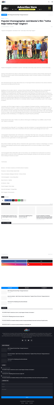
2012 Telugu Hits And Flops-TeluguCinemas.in (18, 14)
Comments (44, 287)
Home (2, 18)
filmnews (6, 18)
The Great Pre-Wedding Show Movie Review (17, 301)
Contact (31, 403)
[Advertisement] (27, 276)
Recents (27, 287)
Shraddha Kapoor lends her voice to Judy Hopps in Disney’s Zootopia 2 (9, 217)
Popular (10, 287)
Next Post (50, 254)
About (26, 403)
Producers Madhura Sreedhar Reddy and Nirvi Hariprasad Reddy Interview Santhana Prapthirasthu (44, 217)
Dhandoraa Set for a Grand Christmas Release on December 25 (16, 324)
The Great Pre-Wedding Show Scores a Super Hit (25, 216)
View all (51, 203)
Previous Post (5, 254)
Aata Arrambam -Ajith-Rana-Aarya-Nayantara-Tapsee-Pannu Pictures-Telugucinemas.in (29, 296)
